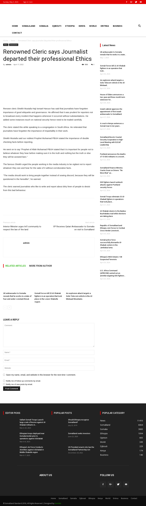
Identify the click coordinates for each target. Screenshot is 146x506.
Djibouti (56, 26)
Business (117, 26)
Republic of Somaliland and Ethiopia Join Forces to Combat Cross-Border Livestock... (112, 228)
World (93, 26)
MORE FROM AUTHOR (40, 265)
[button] (139, 26)
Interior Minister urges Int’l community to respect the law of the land (22, 228)
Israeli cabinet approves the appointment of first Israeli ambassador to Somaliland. (111, 111)
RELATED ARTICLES (15, 265)
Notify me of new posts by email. (19, 384)
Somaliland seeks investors (79, 433)
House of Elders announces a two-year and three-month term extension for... (112, 97)
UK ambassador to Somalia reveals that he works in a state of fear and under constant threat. (17, 296)
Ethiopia (70, 26)
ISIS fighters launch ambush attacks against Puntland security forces (111, 184)
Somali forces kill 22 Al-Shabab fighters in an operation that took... (112, 68)
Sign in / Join (28, 2)
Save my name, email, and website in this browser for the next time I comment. (41, 375)
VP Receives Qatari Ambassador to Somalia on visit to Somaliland (73, 228)
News (13, 40)
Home (15, 26)
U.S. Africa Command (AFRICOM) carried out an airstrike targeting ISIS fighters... (112, 273)
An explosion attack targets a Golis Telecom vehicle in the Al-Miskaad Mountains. (79, 296)
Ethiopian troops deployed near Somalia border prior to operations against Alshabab (32, 436)
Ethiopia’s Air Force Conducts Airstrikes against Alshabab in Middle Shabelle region (32, 449)
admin (8, 64)
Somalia (43, 26)
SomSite (58, 503)
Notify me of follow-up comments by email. (23, 381)
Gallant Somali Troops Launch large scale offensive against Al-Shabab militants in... (33, 422)
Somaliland (28, 26)
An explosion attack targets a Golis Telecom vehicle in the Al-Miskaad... (112, 82)
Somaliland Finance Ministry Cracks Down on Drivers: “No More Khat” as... (111, 170)
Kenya (82, 26)
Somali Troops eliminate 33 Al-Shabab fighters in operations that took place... (112, 199)
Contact (17, 32)
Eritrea (105, 26)
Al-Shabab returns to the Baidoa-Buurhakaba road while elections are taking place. (113, 213)
